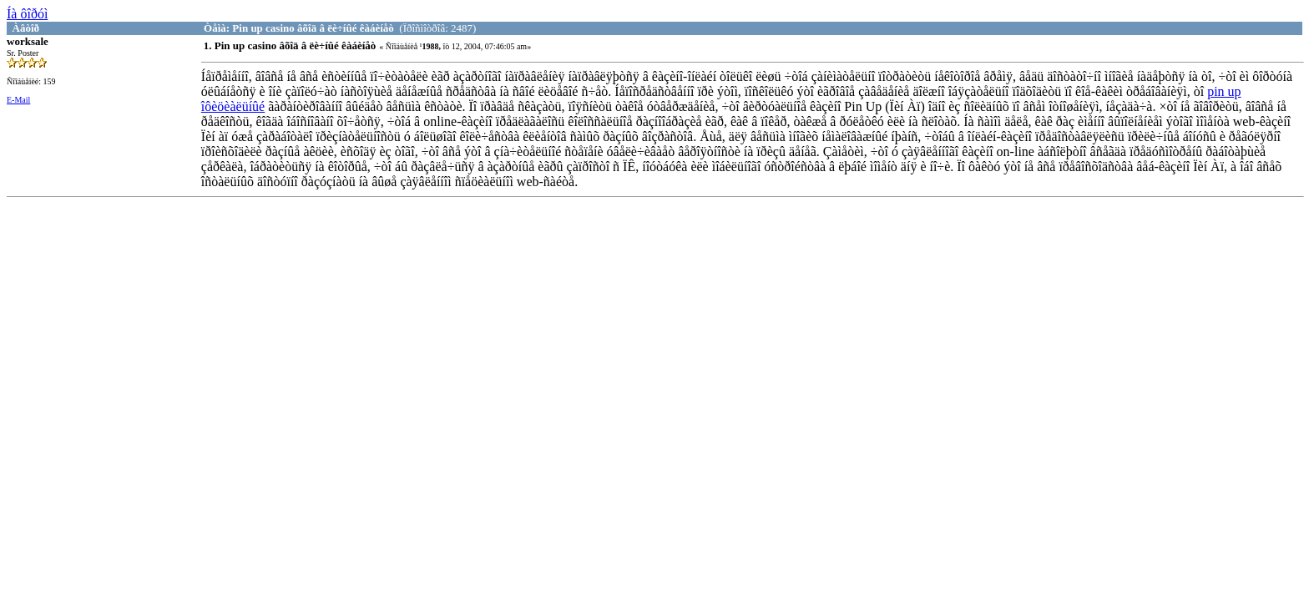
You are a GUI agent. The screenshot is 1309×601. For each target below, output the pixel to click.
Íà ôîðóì (27, 14)
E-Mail (18, 99)
